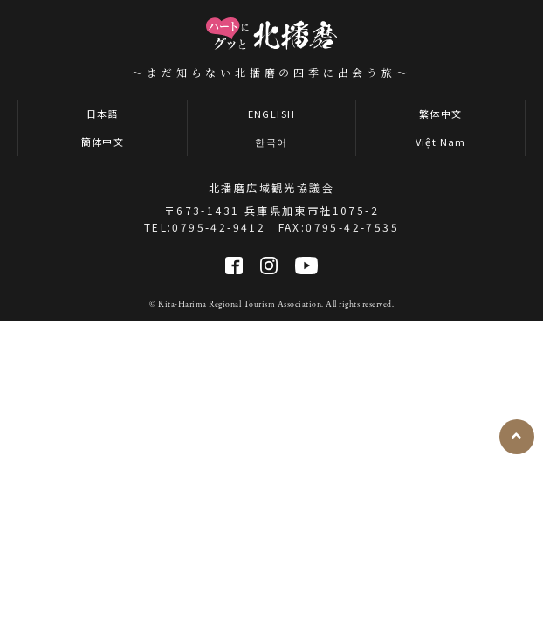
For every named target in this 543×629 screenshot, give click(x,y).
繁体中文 (441, 114)
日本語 (102, 114)
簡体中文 (103, 142)
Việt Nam (441, 142)
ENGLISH (272, 114)
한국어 (271, 142)
